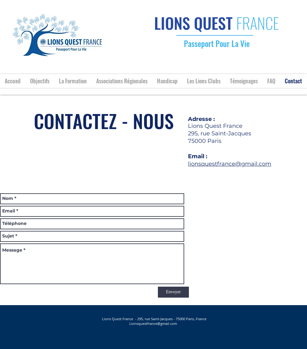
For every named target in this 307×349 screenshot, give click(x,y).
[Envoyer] (173, 292)
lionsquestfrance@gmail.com (229, 163)
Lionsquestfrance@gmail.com (153, 323)
